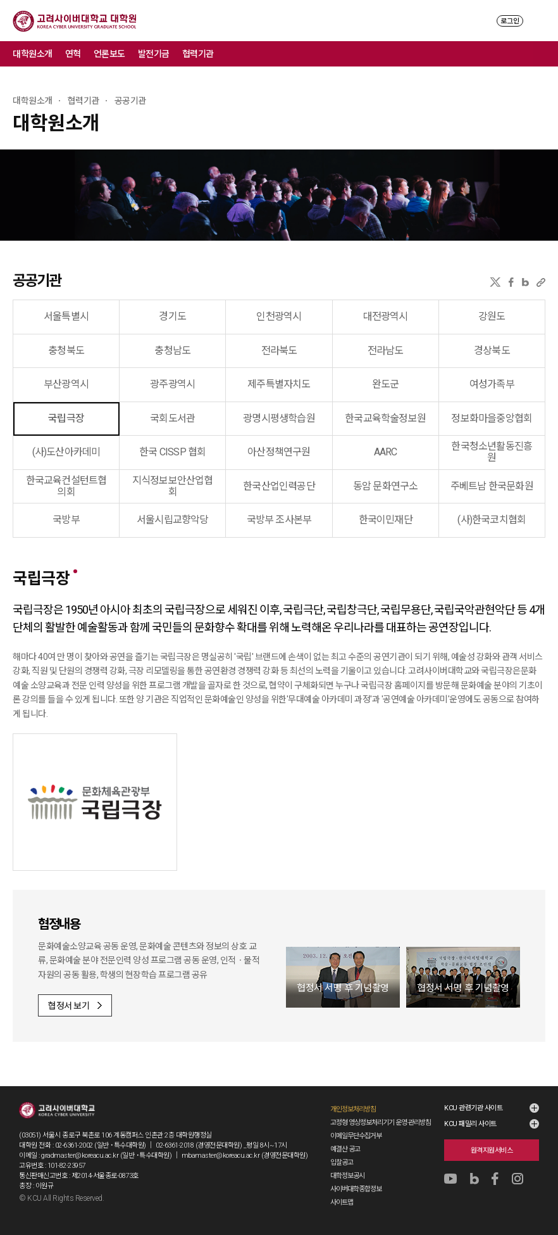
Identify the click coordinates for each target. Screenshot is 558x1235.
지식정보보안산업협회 (172, 486)
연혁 (73, 54)
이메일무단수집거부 (355, 1136)
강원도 (491, 316)
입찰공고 (341, 1162)
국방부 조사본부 (279, 520)
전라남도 (386, 351)
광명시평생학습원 (279, 418)
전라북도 (279, 351)
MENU (539, 21)
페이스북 (511, 282)
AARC (385, 452)
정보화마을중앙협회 (491, 418)
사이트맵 (341, 1202)
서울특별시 (66, 316)
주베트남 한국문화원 (491, 486)
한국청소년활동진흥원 (491, 452)
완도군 (385, 384)
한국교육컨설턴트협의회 (66, 486)
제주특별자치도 (278, 384)
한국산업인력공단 (279, 486)
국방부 (66, 520)
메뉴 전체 (545, 53)
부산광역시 (66, 384)
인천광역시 (278, 316)
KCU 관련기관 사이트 (473, 1108)
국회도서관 (172, 418)
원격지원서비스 (492, 1150)
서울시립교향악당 (173, 520)
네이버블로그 (525, 282)
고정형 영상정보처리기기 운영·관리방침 (380, 1122)
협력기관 (198, 54)
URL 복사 (540, 282)
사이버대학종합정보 (355, 1189)
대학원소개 (33, 54)
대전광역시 (385, 316)
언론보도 (109, 54)
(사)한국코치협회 (491, 520)
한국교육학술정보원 (385, 418)
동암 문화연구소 (385, 486)
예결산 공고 (345, 1149)
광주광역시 (172, 384)
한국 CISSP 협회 (172, 452)
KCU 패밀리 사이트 (470, 1124)
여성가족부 (491, 384)
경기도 (172, 316)
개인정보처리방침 (353, 1109)
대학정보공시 (347, 1176)
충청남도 (172, 351)
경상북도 (492, 351)
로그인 (509, 21)
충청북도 (66, 351)
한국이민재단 (385, 520)
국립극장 (66, 418)
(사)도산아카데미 (66, 452)
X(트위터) (495, 282)
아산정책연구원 (278, 452)
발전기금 (154, 54)
